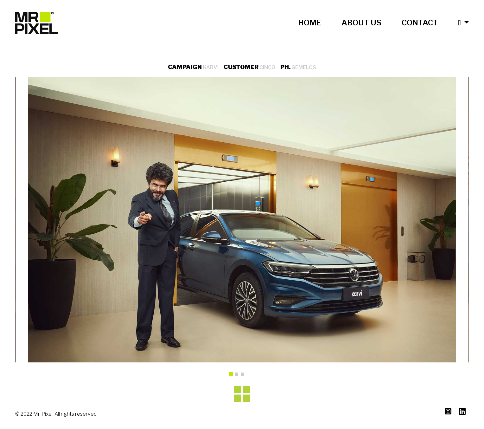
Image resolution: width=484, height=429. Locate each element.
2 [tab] (238, 376)
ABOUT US (361, 22)
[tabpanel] (242, 220)
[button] (458, 23)
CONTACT (420, 22)
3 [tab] (244, 376)
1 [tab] (233, 376)
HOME (309, 22)
